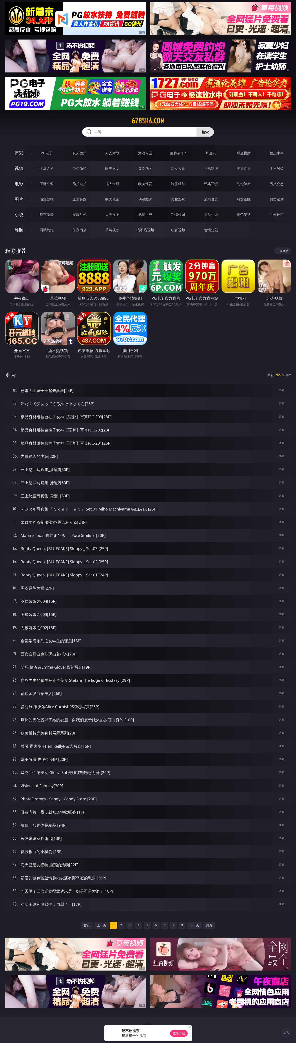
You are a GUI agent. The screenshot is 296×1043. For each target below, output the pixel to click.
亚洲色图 (80, 199)
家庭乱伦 (80, 214)
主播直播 (244, 168)
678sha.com (148, 120)
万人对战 (112, 153)
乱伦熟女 (244, 183)
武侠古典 (145, 214)
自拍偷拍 (80, 168)
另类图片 (277, 199)
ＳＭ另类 (277, 168)
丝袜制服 (211, 168)
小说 (19, 214)
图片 (19, 199)
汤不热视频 (145, 229)
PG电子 (47, 153)
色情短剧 (211, 229)
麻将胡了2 (178, 153)
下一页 (194, 925)
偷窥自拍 (47, 199)
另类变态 (277, 183)
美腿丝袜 (178, 199)
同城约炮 (47, 229)
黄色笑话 (244, 214)
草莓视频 (112, 229)
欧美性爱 (145, 183)
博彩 (19, 153)
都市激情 (47, 214)
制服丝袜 (178, 183)
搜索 (205, 132)
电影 (19, 184)
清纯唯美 (211, 199)
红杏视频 (178, 229)
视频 (19, 168)
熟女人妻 (178, 168)
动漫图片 (145, 199)
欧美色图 (112, 199)
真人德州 (80, 153)
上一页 (101, 925)
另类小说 (211, 214)
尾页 (209, 925)
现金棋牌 (244, 153)
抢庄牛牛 (277, 153)
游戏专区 (145, 153)
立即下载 (179, 1033)
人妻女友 (112, 214)
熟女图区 (244, 199)
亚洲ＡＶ (47, 168)
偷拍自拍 (80, 183)
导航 (19, 230)
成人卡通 (112, 183)
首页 (87, 925)
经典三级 (211, 183)
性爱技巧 (277, 214)
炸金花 (211, 153)
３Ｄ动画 (145, 168)
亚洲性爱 (47, 183)
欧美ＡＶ (112, 168)
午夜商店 (80, 229)
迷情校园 (178, 214)
